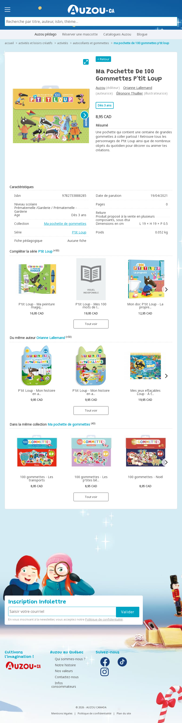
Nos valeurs (60, 671)
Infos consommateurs (68, 683)
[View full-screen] (86, 62)
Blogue (142, 34)
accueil (9, 43)
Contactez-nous (63, 677)
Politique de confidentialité (104, 619)
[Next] (84, 115)
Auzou (100, 87)
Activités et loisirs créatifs (35, 43)
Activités (62, 43)
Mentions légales (61, 709)
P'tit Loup (79, 232)
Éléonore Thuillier (129, 93)
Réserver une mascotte (80, 34)
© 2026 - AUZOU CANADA (91, 703)
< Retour (103, 59)
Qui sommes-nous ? (66, 659)
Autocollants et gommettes (91, 43)
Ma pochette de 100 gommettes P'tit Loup (141, 43)
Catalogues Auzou (117, 34)
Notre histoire (61, 665)
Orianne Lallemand (137, 87)
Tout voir (91, 324)
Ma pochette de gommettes (65, 223)
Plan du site (124, 709)
